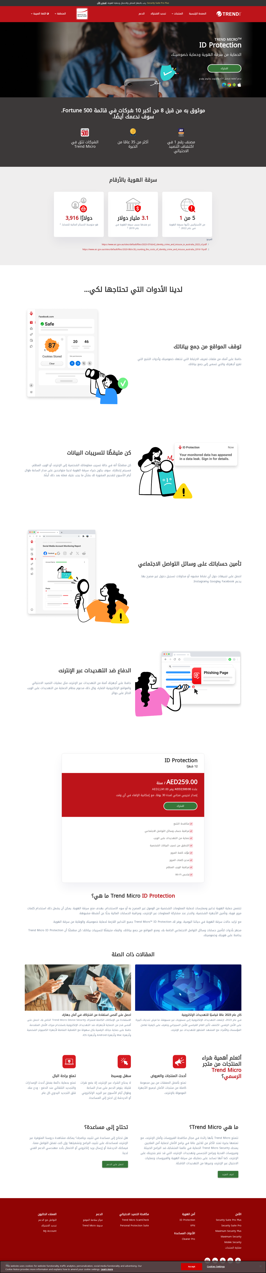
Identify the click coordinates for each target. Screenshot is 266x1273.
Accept (191, 1266)
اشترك (224, 67)
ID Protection (187, 1219)
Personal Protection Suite (134, 1225)
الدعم (141, 13)
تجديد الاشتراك (158, 13)
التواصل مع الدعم (47, 1219)
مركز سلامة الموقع (93, 1219)
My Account (50, 1230)
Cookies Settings (216, 1266)
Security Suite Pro (231, 1225)
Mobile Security (232, 1241)
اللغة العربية (41, 13)
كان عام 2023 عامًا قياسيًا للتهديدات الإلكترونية (211, 1014)
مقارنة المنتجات (233, 1247)
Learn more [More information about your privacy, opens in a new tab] (107, 1269)
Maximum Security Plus (228, 1230)
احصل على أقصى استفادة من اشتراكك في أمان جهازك (96, 1014)
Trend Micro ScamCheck (135, 1219)
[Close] (260, 1266)
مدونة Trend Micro (92, 1225)
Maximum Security (231, 1236)
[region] (133, 1267)
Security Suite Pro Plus (228, 1219)
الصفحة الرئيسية (197, 13)
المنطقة (61, 13)
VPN (192, 1225)
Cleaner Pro (188, 1238)
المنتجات (178, 13)
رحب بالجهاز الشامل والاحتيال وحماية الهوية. (133, 3)
